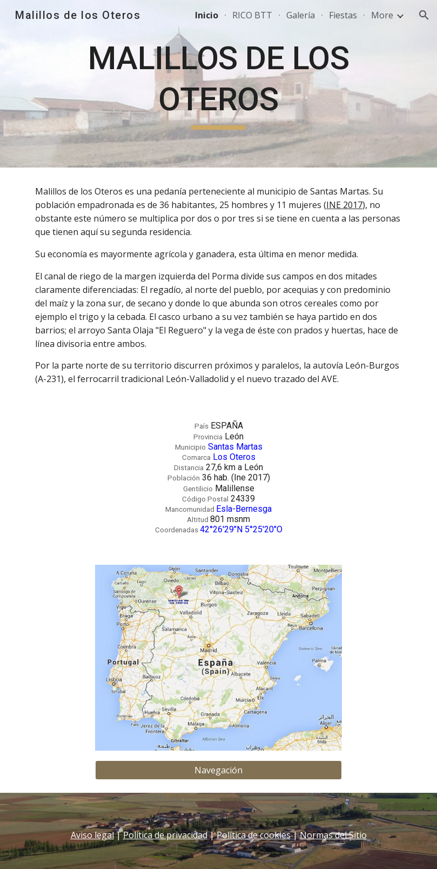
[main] (218, 83)
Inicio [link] (206, 15)
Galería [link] (300, 15)
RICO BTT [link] (252, 15)
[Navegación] (219, 770)
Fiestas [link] (343, 15)
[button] (424, 15)
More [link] (382, 15)
